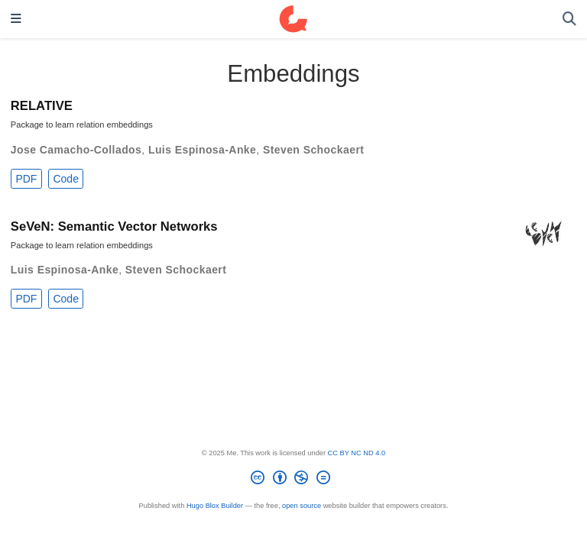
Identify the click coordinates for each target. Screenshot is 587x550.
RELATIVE (42, 106)
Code (65, 179)
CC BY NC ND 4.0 (357, 453)
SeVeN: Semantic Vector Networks (114, 226)
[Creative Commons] (293, 480)
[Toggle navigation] (16, 19)
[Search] (569, 19)
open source (301, 506)
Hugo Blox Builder (214, 506)
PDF (26, 179)
